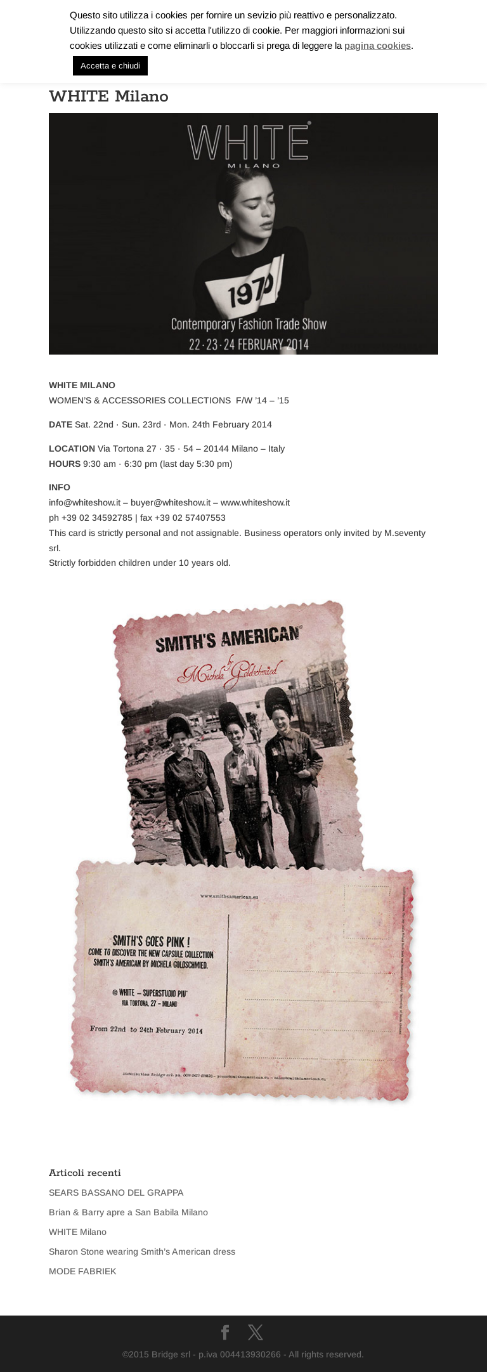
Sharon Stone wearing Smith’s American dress (142, 1251)
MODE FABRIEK (83, 1271)
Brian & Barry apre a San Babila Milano (128, 1212)
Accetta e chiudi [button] (110, 65)
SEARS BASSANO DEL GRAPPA (116, 1192)
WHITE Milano (78, 1232)
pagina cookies (377, 45)
